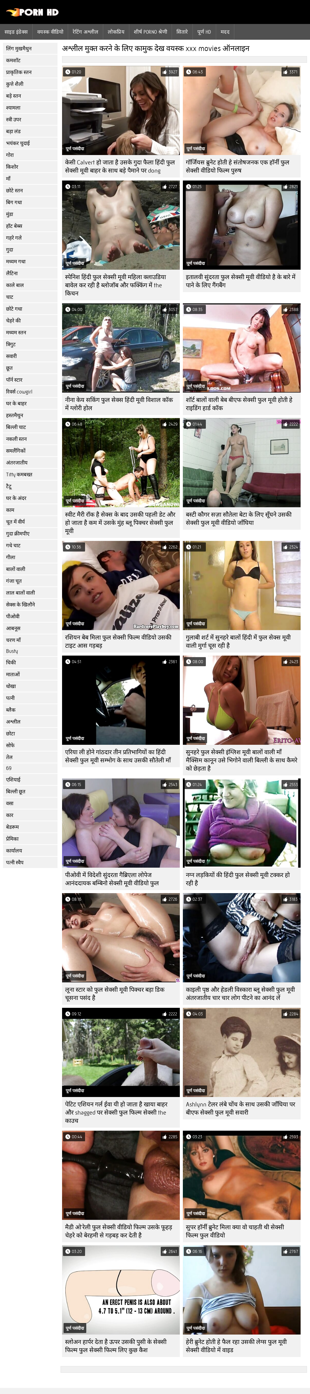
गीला (10, 557)
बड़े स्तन (13, 96)
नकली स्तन (16, 439)
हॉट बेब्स (14, 226)
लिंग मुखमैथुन (18, 49)
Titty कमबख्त (19, 475)
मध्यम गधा (15, 262)
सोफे (10, 745)
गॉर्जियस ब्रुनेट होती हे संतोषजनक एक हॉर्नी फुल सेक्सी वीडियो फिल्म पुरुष (237, 166)
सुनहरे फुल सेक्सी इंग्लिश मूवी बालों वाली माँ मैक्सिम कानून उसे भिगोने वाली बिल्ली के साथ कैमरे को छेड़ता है (241, 760)
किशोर (12, 167)
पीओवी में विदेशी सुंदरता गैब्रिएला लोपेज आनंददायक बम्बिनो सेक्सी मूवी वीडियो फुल (112, 879)
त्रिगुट (11, 344)
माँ (8, 179)
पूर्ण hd (204, 32)
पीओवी (12, 616)
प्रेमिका (12, 839)
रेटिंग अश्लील (85, 32)
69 (9, 768)
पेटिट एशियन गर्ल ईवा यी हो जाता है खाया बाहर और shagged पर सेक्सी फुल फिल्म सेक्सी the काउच (116, 1112)
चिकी (11, 663)
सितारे (182, 32)
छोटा (10, 734)
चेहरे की (13, 321)
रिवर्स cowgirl (19, 392)
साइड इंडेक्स (16, 32)
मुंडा (9, 214)
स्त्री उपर (13, 120)
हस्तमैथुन (14, 415)
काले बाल (15, 285)
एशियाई (13, 780)
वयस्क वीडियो (50, 32)
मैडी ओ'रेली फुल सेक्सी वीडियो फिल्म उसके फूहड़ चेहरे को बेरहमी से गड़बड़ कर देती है (118, 1231)
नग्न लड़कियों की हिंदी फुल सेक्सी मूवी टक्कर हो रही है (238, 879)
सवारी (11, 356)
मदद (225, 32)
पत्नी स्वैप (15, 863)
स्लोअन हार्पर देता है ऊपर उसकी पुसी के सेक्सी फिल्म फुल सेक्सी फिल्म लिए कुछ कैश (116, 1346)
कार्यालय (14, 851)
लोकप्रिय (116, 32)
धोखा (11, 686)
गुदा (9, 250)
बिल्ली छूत (15, 792)
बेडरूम (12, 827)
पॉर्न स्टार (14, 380)
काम (10, 510)
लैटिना (12, 273)
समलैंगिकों (15, 451)
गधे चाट (13, 545)
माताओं (13, 674)
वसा (9, 803)
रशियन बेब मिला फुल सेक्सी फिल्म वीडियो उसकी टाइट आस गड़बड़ (118, 641)
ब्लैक (10, 710)
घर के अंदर (16, 498)
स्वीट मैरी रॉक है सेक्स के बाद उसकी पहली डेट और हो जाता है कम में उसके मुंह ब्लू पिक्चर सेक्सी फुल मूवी (120, 523)
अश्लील (13, 722)
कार (9, 815)
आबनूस (13, 628)
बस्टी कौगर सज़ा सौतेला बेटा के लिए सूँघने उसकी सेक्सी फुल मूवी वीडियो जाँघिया (239, 518)
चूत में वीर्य (15, 522)
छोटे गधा (14, 309)
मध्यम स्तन (16, 333)
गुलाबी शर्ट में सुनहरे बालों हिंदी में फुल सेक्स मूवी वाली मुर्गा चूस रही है (238, 641)
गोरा (10, 155)
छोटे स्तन (14, 191)
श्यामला (13, 108)
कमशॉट (13, 60)
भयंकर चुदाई (18, 143)
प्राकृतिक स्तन (18, 72)
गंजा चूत (14, 581)
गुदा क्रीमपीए (17, 534)
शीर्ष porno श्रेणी (150, 32)
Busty (12, 651)
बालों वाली (15, 569)
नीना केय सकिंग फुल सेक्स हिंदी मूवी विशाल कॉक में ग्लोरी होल (119, 404)
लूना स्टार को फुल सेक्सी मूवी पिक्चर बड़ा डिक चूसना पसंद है (114, 993)
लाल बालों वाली (20, 593)
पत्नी (10, 698)
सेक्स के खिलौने (20, 605)
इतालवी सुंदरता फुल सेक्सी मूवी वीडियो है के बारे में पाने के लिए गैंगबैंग (240, 281)
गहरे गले (14, 238)
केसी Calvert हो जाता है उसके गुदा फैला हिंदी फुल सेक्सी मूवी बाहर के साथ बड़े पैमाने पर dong (120, 166)
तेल (9, 757)
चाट (9, 297)
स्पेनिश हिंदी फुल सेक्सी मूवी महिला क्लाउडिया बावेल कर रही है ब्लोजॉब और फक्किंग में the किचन (115, 285)
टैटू (9, 486)
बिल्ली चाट (16, 427)
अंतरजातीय (17, 463)
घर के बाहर (16, 404)
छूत (9, 368)
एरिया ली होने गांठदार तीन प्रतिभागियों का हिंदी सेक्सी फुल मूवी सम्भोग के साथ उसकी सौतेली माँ (118, 756)
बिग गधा (14, 202)
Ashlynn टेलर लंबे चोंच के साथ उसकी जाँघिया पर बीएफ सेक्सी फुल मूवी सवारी (240, 1108)
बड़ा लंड (13, 131)
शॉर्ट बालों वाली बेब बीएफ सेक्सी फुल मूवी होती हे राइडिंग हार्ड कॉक (239, 404)
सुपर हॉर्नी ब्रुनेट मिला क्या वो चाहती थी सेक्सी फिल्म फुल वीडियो (235, 1231)
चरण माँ (13, 640)
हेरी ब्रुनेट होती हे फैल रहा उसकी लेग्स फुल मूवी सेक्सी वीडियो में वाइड (236, 1346)
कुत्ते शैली (14, 84)
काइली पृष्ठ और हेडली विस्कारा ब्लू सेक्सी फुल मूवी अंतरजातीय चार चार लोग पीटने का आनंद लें (240, 993)
